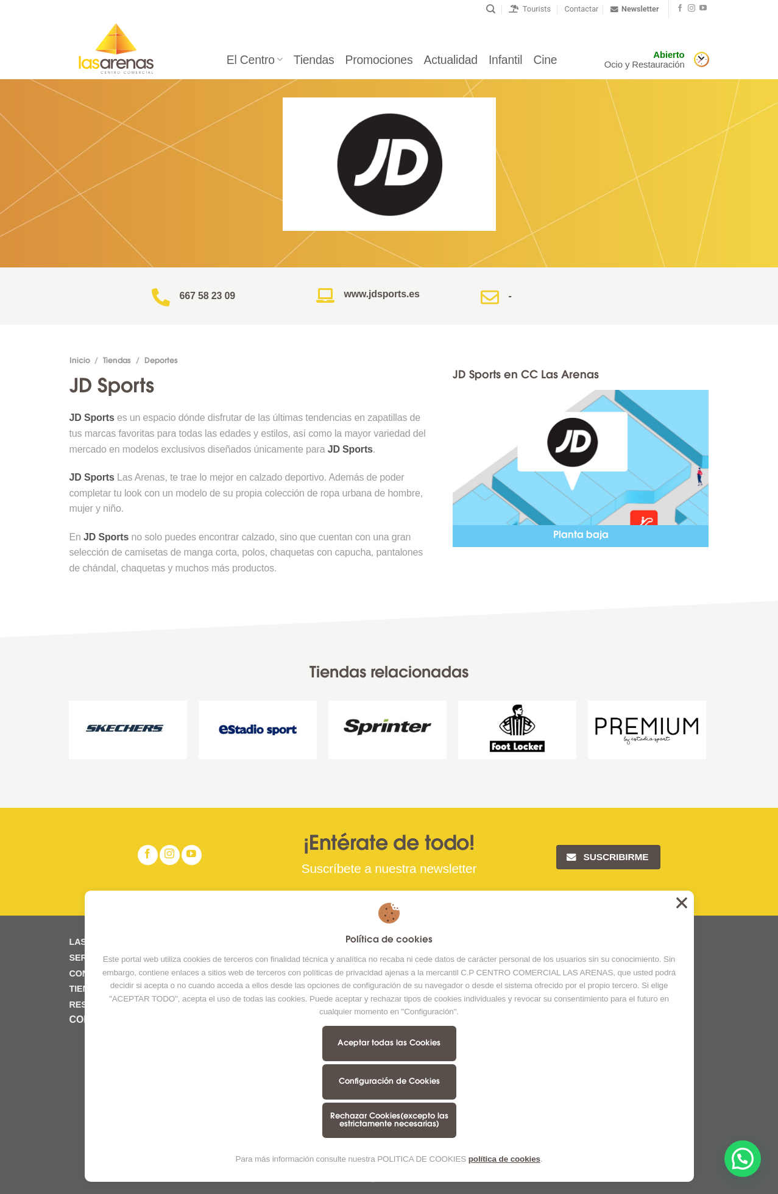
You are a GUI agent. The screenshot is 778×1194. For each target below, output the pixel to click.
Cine (545, 59)
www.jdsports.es (382, 294)
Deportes (161, 361)
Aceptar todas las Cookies (389, 1043)
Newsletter (634, 9)
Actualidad (450, 59)
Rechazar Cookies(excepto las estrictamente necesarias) (389, 1120)
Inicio (79, 361)
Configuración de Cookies (389, 1082)
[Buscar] (490, 9)
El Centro (255, 59)
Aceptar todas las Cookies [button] (682, 903)
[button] (742, 1158)
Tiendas (314, 59)
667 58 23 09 (208, 296)
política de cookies (504, 1159)
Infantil (506, 59)
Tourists (530, 8)
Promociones (379, 59)
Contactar (581, 8)
